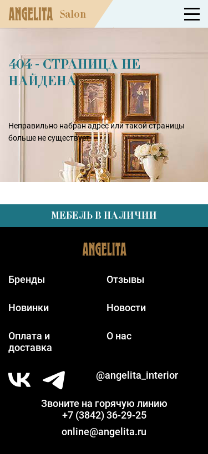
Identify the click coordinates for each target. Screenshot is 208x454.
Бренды (26, 279)
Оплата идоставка (30, 341)
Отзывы (125, 279)
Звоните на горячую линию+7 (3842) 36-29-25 (104, 409)
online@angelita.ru (104, 431)
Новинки (28, 307)
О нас (118, 336)
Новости (126, 307)
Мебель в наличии (104, 215)
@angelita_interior (137, 375)
